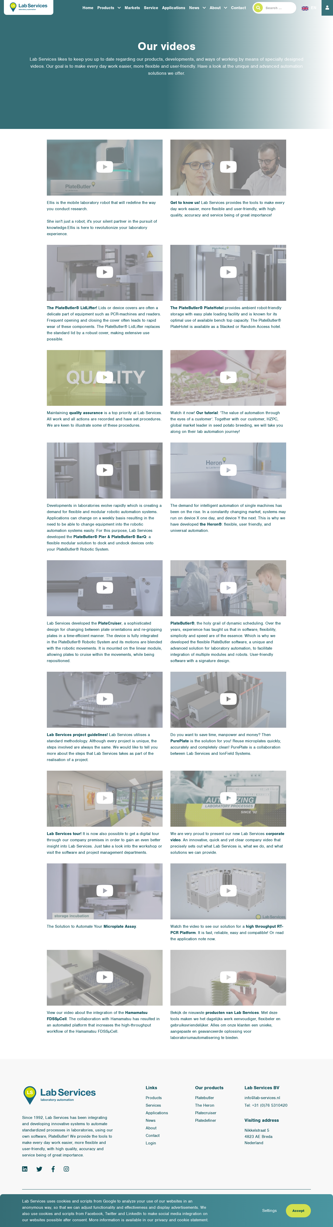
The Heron (204, 1105)
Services (153, 1105)
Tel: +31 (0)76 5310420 (266, 1105)
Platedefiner (205, 1120)
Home (87, 7)
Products (105, 7)
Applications (173, 7)
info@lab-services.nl (262, 1097)
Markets (132, 7)
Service (151, 7)
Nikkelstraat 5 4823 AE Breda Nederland (258, 1136)
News (194, 7)
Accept (298, 1211)
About (215, 7)
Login (151, 1143)
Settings (269, 1210)
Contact (238, 7)
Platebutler (204, 1097)
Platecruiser (205, 1113)
